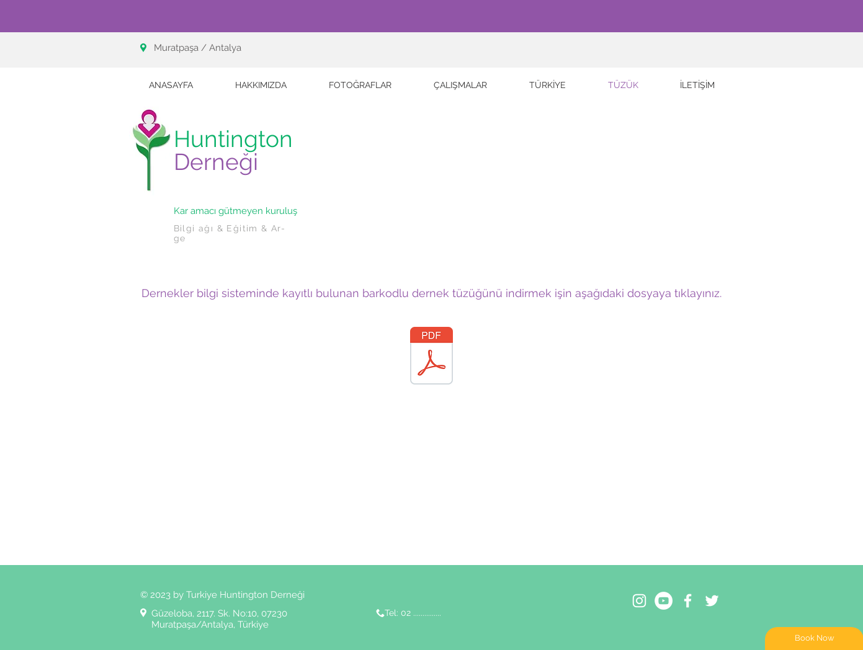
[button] (460, 85)
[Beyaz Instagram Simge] (639, 601)
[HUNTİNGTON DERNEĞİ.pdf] (431, 357)
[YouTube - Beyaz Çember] (664, 601)
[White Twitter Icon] (712, 601)
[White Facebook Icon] (688, 601)
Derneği (216, 162)
